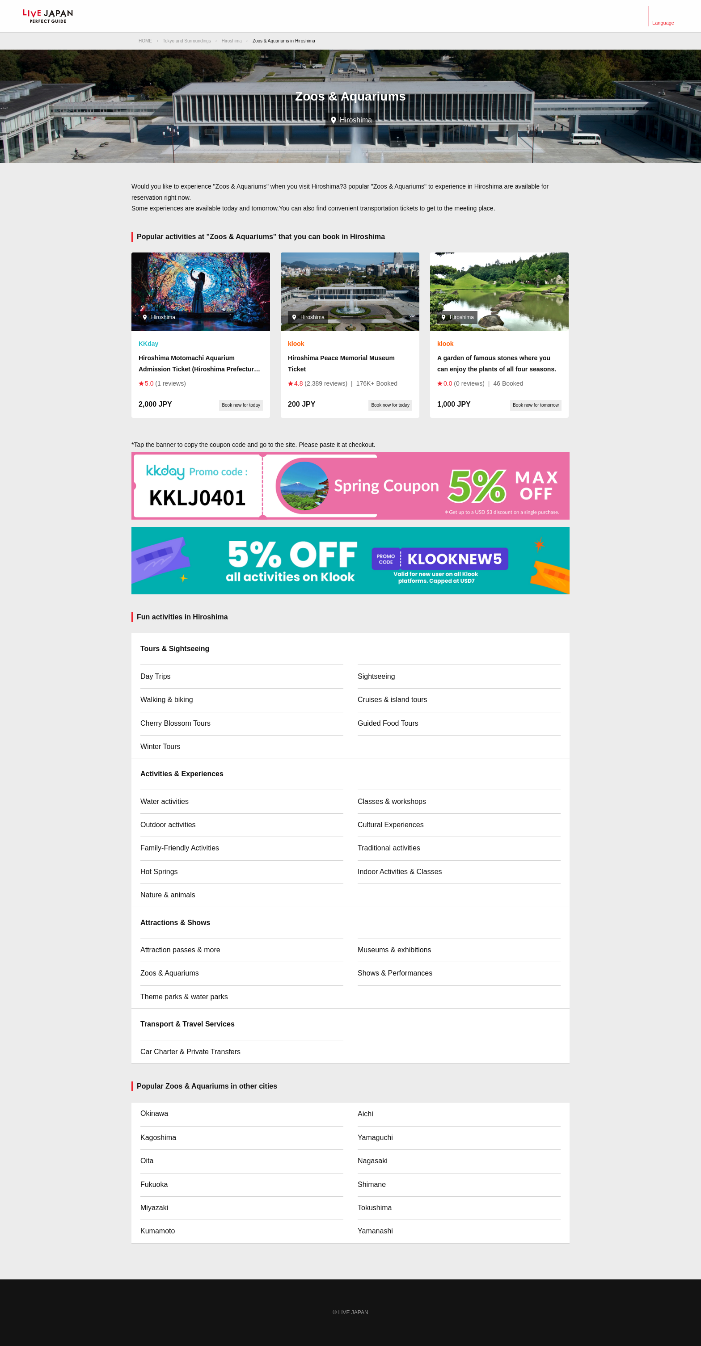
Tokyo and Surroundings (187, 40)
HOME (145, 40)
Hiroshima (232, 40)
